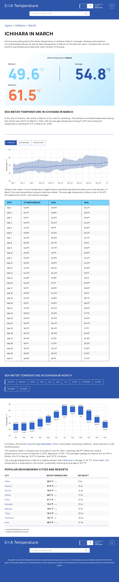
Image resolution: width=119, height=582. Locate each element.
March (32, 26)
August (75, 383)
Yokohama (9, 518)
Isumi (7, 523)
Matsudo (8, 509)
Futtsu (7, 500)
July (65, 383)
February (22, 383)
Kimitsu (8, 496)
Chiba (7, 482)
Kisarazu (8, 486)
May (49, 383)
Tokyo (7, 514)
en (112, 542)
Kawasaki (9, 505)
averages (11, 143)
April (42, 383)
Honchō (8, 491)
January (11, 383)
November (11, 390)
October (98, 383)
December (23, 390)
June (58, 383)
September (86, 383)
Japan (8, 26)
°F (90, 6)
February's (68, 461)
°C (83, 6)
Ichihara (20, 26)
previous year (40, 143)
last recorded (25, 143)
